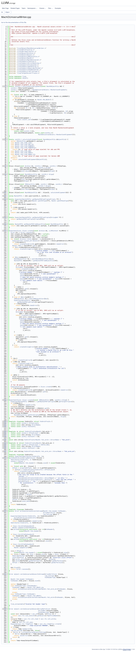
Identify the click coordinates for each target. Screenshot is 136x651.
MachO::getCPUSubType (59, 201)
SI (26, 108)
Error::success (26, 232)
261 (4, 458)
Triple (53, 199)
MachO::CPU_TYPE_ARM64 (23, 153)
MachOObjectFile (52, 86)
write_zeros (20, 559)
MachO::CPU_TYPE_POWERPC (24, 146)
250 (4, 440)
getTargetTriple (65, 401)
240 (4, 423)
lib (2, 12)
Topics (23, 8)
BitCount (31, 426)
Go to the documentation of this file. (14, 22)
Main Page (5, 8)
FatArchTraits (45, 421)
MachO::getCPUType (39, 201)
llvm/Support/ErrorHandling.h (29, 63)
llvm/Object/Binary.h (25, 55)
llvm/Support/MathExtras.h (27, 66)
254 (4, 446)
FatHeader (62, 511)
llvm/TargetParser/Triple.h (28, 73)
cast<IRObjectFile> (36, 299)
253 (4, 445)
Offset (20, 461)
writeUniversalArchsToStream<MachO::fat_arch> (36, 597)
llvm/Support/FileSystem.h (27, 65)
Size (31, 554)
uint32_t (18, 86)
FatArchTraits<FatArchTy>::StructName (38, 478)
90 (4, 174)
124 (4, 231)
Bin (20, 246)
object (24, 78)
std (23, 171)
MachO (38, 431)
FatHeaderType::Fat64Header (26, 586)
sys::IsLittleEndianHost (23, 526)
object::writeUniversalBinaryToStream (29, 574)
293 (4, 511)
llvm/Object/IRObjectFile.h (28, 56)
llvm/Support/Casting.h (26, 61)
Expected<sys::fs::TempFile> (22, 624)
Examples (58, 8)
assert (14, 557)
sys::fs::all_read (31, 619)
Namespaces (32, 8)
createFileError (26, 244)
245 (4, 431)
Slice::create (27, 231)
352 (4, 609)
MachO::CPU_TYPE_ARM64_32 (25, 154)
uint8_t (24, 426)
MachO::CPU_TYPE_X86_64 (24, 144)
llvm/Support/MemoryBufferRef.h (29, 68)
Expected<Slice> (15, 231)
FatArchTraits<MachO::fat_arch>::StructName (41, 440)
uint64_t (25, 423)
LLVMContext (53, 231)
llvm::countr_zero (24, 119)
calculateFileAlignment (31, 86)
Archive (28, 166)
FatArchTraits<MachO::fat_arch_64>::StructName (42, 451)
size (44, 463)
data (56, 539)
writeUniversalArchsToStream (31, 511)
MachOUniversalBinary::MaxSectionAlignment (49, 90)
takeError (60, 244)
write (16, 529)
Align (48, 168)
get (34, 246)
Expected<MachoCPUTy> (23, 199)
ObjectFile (61, 139)
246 (4, 433)
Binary (14, 246)
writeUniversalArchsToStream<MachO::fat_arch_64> (37, 589)
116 (4, 217)
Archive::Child (25, 239)
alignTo (23, 468)
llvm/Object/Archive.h (26, 53)
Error (13, 232)
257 (4, 451)
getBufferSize (57, 561)
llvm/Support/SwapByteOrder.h (29, 70)
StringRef (54, 217)
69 (4, 139)
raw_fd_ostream (16, 630)
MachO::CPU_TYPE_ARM (23, 151)
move (27, 171)
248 (4, 436)
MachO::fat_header (27, 463)
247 (4, 435)
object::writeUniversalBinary (25, 609)
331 (4, 574)
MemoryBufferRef (18, 556)
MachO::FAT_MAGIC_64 (35, 587)
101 (4, 192)
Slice (49, 614)
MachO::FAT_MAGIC (34, 596)
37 (4, 86)
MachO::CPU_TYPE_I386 (23, 143)
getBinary (41, 616)
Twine (22, 274)
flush (16, 567)
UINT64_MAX (45, 445)
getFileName (52, 616)
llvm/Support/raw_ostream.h (28, 71)
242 (4, 426)
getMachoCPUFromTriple (41, 199)
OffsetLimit (33, 423)
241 (4, 425)
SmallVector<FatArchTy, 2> (21, 460)
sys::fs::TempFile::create (50, 624)
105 (4, 199)
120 (4, 224)
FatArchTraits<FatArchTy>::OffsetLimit (38, 470)
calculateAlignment (29, 139)
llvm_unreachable (17, 604)
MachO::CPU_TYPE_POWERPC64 (25, 148)
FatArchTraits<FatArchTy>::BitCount (37, 479)
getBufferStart (35, 561)
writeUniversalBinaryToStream (34, 632)
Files (50, 8)
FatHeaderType (50, 577)
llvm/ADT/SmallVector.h (26, 51)
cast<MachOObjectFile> (40, 259)
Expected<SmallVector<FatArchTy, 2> (29, 456)
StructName (36, 425)
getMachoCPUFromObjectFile (34, 224)
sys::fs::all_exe (25, 622)
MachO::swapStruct (19, 528)
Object (7, 12)
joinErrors (24, 635)
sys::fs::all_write (48, 619)
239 (4, 421)
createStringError (27, 249)
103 (4, 196)
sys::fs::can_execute (26, 616)
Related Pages (15, 8)
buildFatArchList (15, 458)
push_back (26, 501)
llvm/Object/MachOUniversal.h (29, 60)
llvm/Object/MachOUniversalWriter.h (31, 48)
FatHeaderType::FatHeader (25, 594)
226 (4, 400)
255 (4, 448)
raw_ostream (47, 514)
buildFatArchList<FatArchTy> (25, 518)
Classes (42, 8)
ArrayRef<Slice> (29, 458)
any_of (34, 614)
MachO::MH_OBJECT (44, 100)
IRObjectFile (30, 184)
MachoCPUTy (18, 196)
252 (4, 443)
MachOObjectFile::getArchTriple (26, 415)
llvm (24, 76)
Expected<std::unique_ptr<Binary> (25, 241)
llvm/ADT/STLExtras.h (25, 50)
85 (4, 166)
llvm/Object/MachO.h (25, 58)
